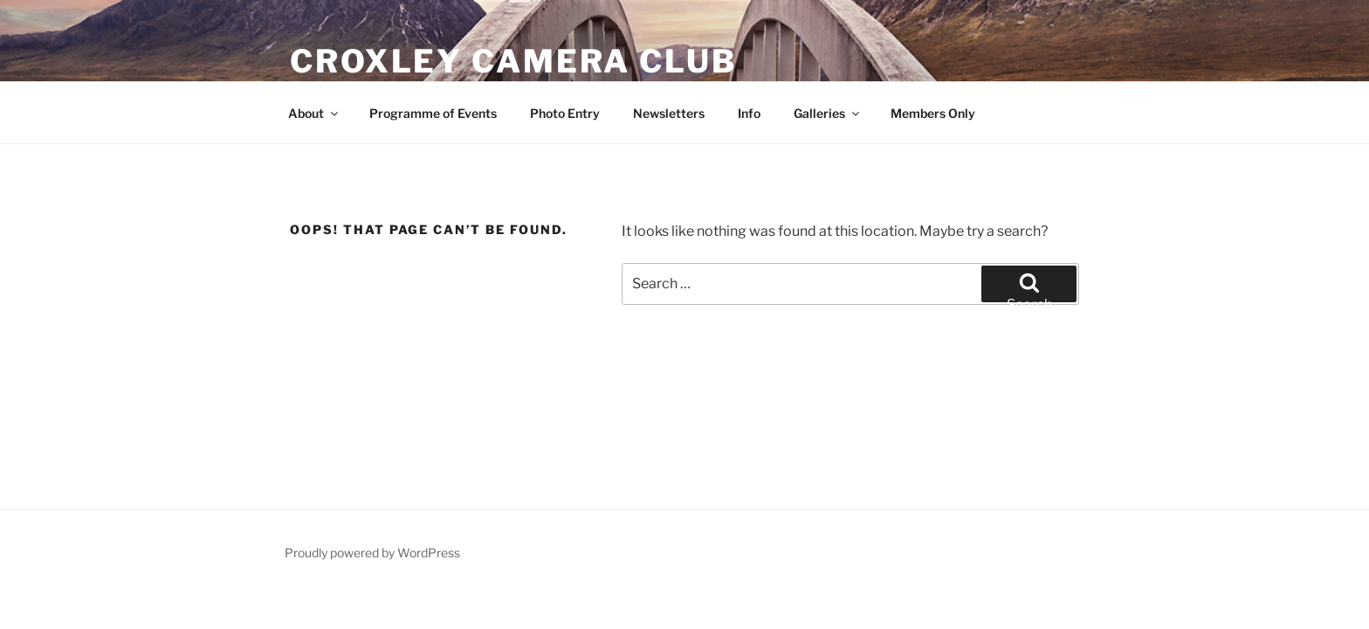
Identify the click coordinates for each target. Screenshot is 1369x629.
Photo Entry (565, 113)
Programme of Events (433, 113)
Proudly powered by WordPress (372, 552)
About (314, 113)
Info (749, 113)
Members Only (933, 113)
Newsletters (669, 113)
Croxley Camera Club (513, 61)
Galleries (828, 113)
